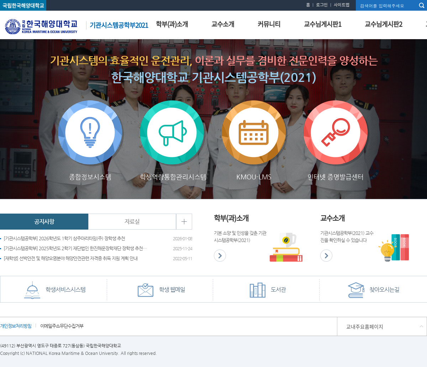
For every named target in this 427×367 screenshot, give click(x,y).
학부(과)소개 (172, 24)
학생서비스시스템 (53, 290)
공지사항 (44, 221)
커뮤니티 (269, 24)
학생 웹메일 (160, 290)
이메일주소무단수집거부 (61, 325)
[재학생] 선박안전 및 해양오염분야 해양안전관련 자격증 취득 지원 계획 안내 (70, 258)
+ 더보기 (184, 222)
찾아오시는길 (372, 290)
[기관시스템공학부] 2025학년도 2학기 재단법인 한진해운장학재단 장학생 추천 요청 (76, 248)
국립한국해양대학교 (23, 5)
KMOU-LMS (254, 106)
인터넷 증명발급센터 (336, 106)
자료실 (132, 221)
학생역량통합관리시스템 (172, 106)
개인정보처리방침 (15, 325)
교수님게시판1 (322, 24)
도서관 (266, 290)
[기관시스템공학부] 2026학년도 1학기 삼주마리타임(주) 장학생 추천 (64, 238)
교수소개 (222, 24)
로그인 (322, 4)
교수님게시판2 (383, 24)
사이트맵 (341, 4)
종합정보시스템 (90, 106)
